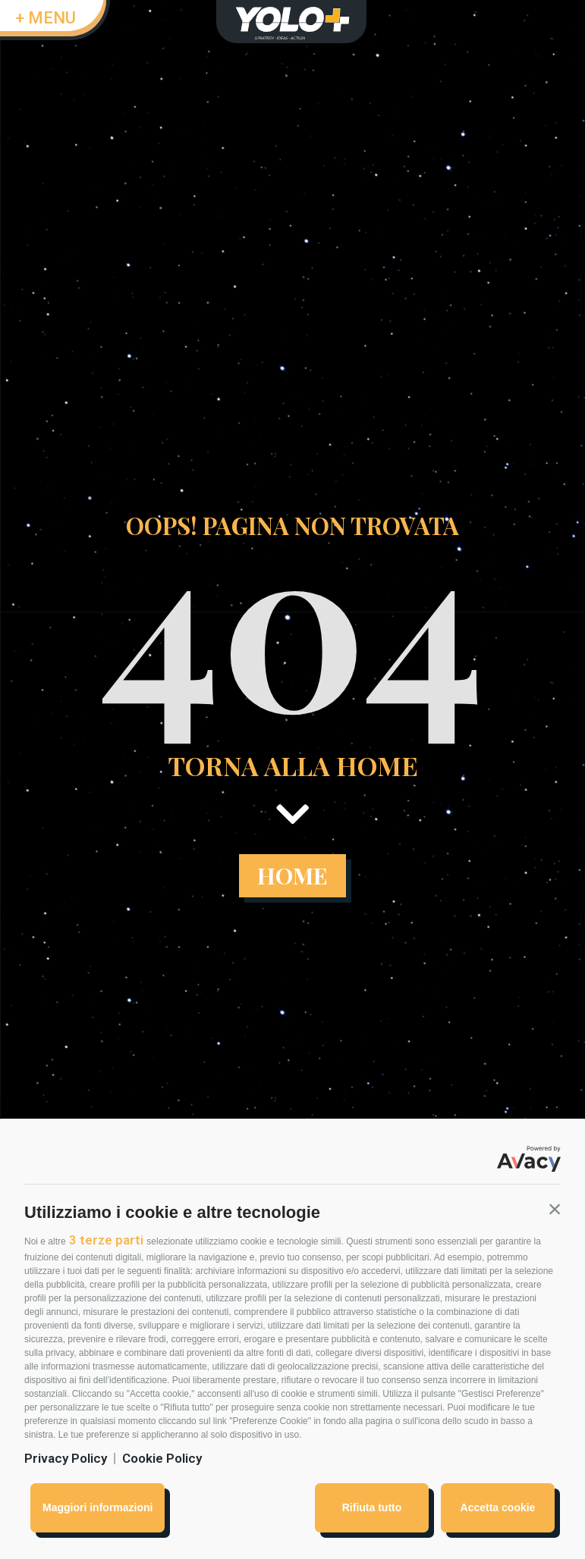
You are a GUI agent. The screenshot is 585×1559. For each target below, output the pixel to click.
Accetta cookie (498, 1507)
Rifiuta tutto (372, 1507)
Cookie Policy (162, 1458)
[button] (555, 1209)
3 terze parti (106, 1240)
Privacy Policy (65, 1458)
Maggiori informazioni (97, 1507)
